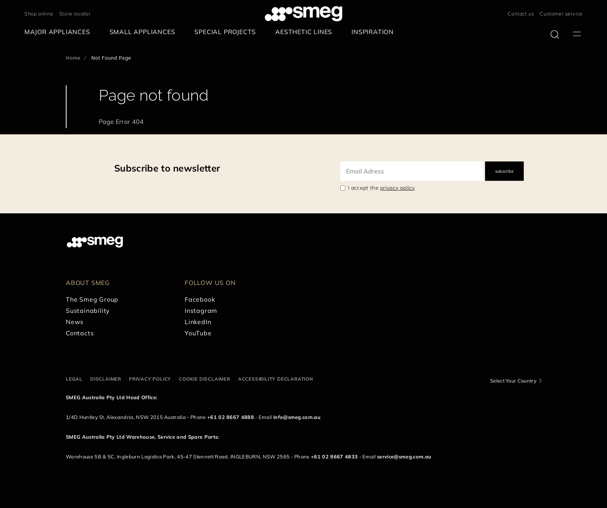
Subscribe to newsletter (167, 168)
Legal (74, 379)
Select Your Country (513, 381)
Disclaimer (105, 379)
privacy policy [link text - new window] (397, 187)
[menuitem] (59, 32)
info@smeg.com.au (297, 417)
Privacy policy (150, 379)
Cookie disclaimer (204, 379)
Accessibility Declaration (275, 379)
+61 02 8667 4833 (334, 456)
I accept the (381, 187)
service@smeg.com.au (404, 456)
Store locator (75, 13)
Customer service (561, 13)
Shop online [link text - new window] (38, 13)
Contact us (521, 13)
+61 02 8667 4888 (230, 417)
